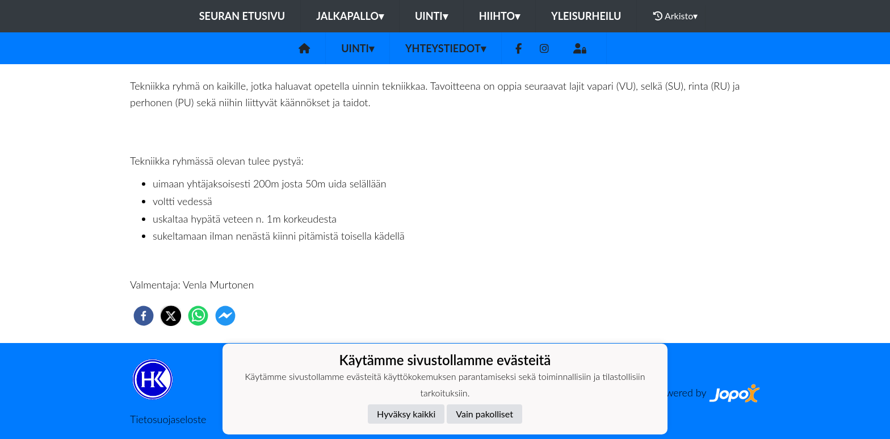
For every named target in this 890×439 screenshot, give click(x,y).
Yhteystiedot (445, 48)
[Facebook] (518, 48)
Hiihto (499, 16)
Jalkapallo (350, 16)
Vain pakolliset (484, 413)
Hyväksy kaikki (406, 413)
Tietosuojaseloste (168, 419)
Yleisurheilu (586, 16)
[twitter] (171, 316)
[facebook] (143, 316)
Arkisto (675, 16)
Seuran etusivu (242, 16)
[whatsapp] (198, 316)
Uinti (431, 16)
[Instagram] (544, 48)
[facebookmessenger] (225, 316)
